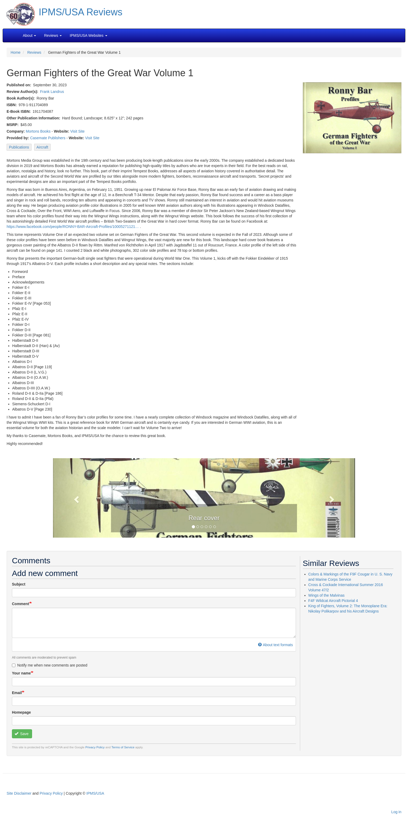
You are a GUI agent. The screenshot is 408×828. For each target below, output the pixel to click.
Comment (20, 604)
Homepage (21, 712)
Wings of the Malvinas (326, 595)
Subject (18, 584)
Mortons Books (38, 131)
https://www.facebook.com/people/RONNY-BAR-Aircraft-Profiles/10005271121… (73, 226)
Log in (396, 812)
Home (15, 52)
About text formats (275, 645)
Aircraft (42, 147)
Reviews (34, 52)
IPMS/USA (95, 793)
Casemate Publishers (47, 138)
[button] (204, 497)
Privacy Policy (95, 747)
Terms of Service (123, 747)
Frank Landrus (52, 91)
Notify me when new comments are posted (49, 665)
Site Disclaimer (19, 793)
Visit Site (77, 131)
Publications (19, 147)
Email (17, 693)
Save (22, 734)
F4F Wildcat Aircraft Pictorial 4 (333, 600)
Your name (21, 673)
